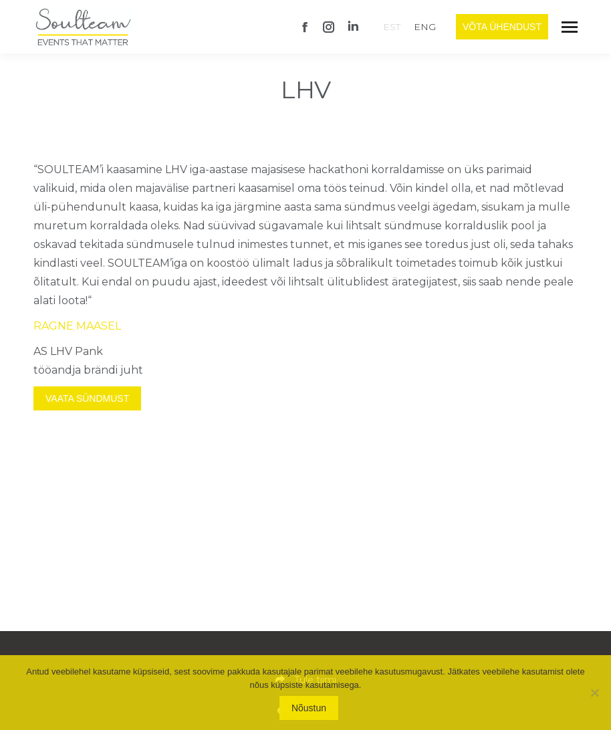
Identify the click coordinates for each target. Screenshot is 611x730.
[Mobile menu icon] (570, 27)
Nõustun (308, 708)
